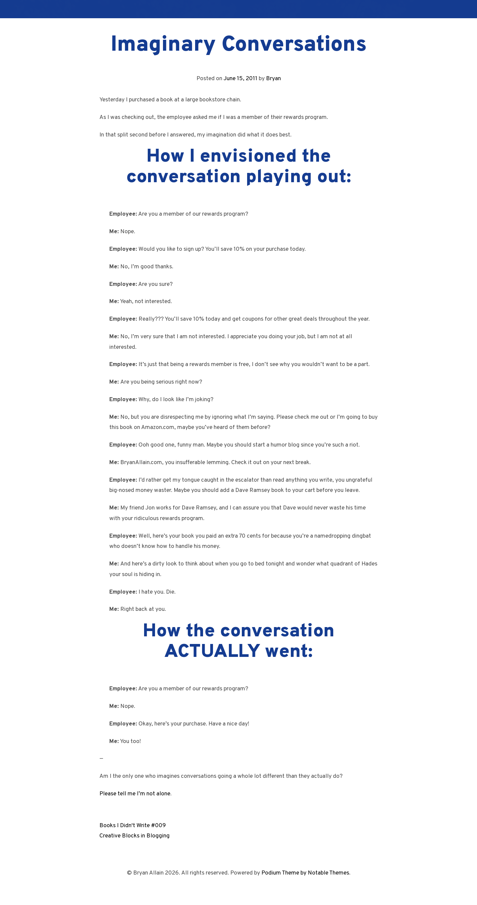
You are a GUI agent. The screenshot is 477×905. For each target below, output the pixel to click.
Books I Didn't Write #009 (132, 825)
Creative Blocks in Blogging (134, 836)
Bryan (273, 78)
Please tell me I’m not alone (134, 794)
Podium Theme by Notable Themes (305, 873)
